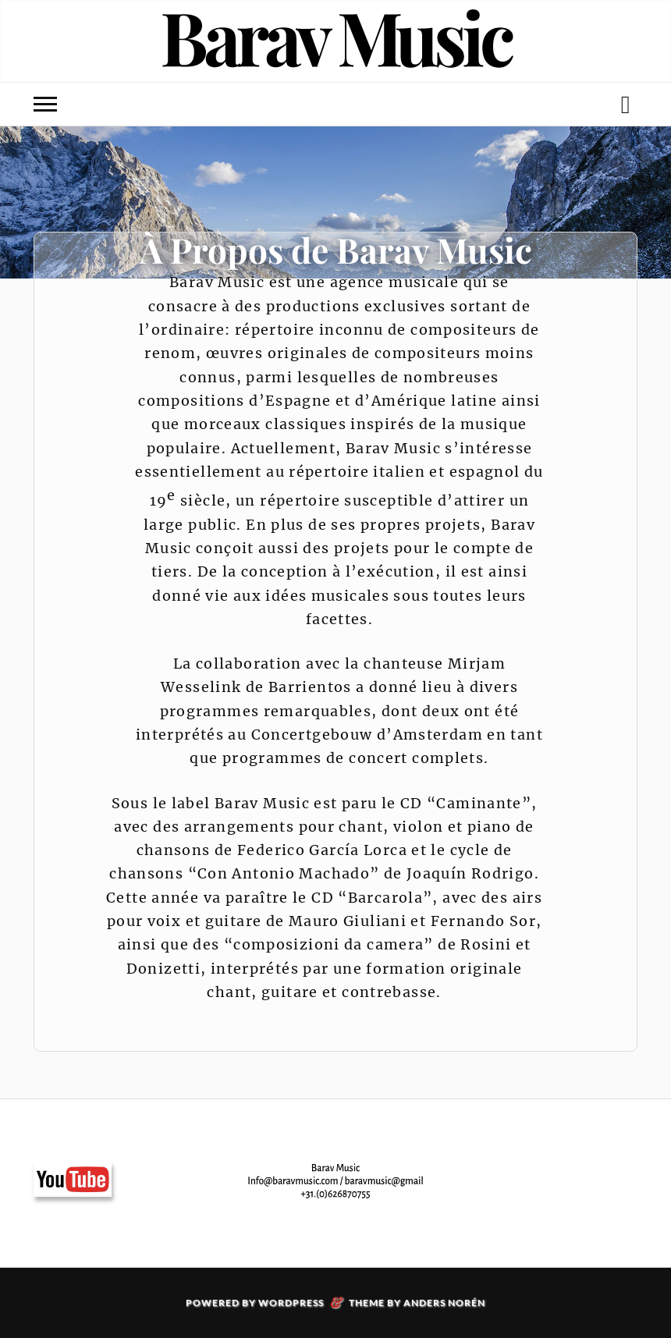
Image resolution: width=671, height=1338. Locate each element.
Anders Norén (444, 1302)
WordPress (291, 1302)
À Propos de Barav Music (336, 249)
